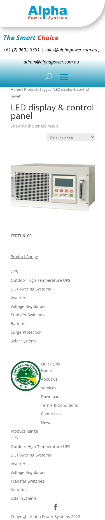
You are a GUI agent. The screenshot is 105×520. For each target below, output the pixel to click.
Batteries (19, 323)
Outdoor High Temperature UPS (40, 280)
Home (16, 89)
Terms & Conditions (59, 405)
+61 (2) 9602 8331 (21, 50)
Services (48, 387)
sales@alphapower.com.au (70, 50)
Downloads (51, 396)
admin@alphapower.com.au (51, 62)
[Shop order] (70, 137)
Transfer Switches (27, 314)
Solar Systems (24, 341)
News (46, 422)
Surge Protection (26, 332)
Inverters (19, 297)
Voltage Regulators (28, 306)
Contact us (51, 413)
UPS (14, 271)
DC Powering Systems (31, 289)
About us (49, 379)
